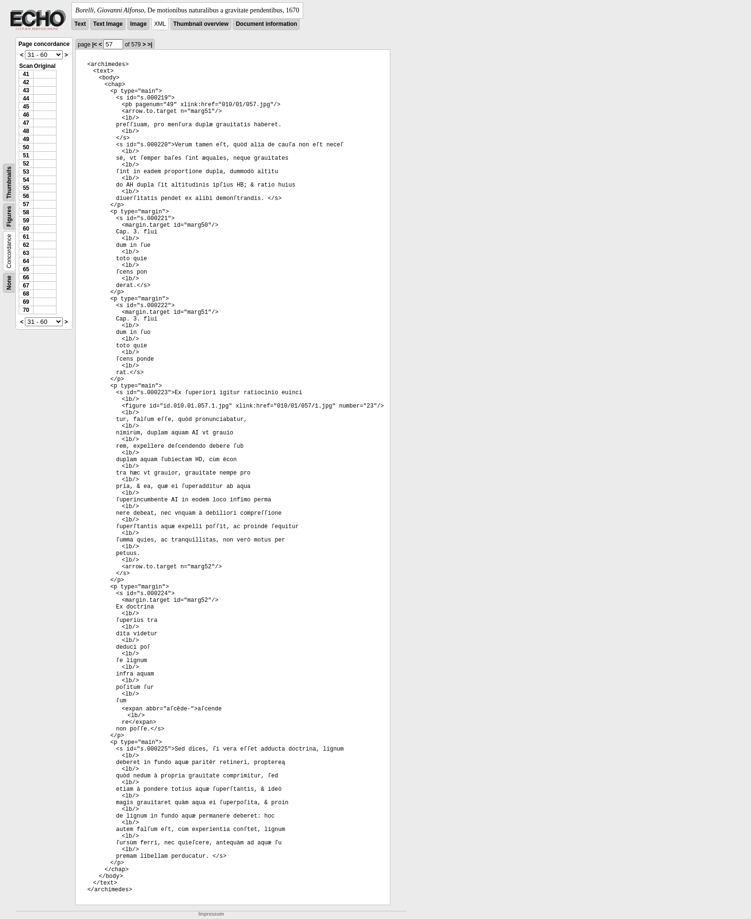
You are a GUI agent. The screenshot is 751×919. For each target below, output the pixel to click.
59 (26, 220)
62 (26, 245)
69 (26, 302)
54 (26, 180)
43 (26, 90)
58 (26, 212)
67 (26, 285)
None (9, 283)
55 (26, 188)
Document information (266, 24)
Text (80, 24)
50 (26, 147)
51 (26, 155)
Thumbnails (9, 182)
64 (26, 261)
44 (26, 98)
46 (26, 114)
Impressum (211, 914)
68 (26, 293)
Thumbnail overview (200, 24)
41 (26, 74)
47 (26, 123)
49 (26, 139)
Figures (9, 216)
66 (26, 277)
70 (26, 310)
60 (26, 228)
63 (26, 253)
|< (94, 44)
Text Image (108, 24)
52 (26, 163)
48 (26, 131)
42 (26, 82)
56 (26, 196)
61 (26, 236)
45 (26, 106)
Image (138, 24)
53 (26, 171)
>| (150, 44)
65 (26, 269)
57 (26, 204)
